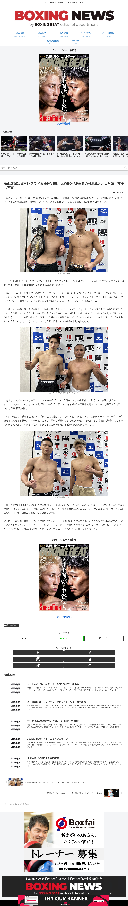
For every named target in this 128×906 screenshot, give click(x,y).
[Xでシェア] (24, 638)
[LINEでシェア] (64, 638)
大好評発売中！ (65, 123)
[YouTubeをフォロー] (66, 652)
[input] (64, 168)
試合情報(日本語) (11, 625)
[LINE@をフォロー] (78, 652)
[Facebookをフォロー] (55, 652)
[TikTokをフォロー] (72, 652)
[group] (14, 147)
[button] (123, 147)
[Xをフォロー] (49, 652)
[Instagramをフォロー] (61, 652)
